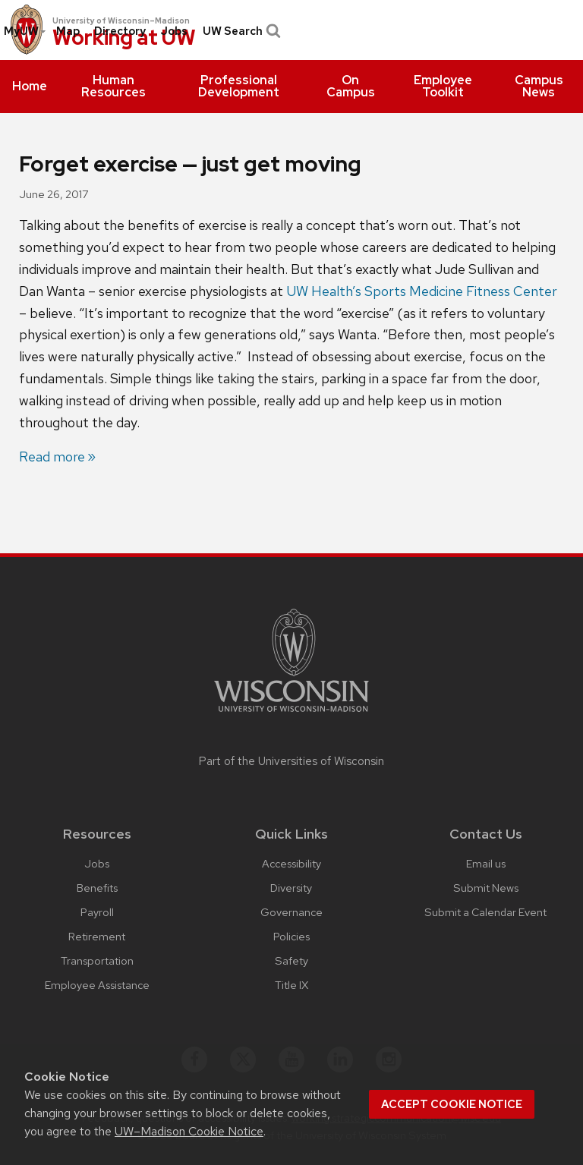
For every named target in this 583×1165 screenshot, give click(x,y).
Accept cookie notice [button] (451, 1104)
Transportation (97, 960)
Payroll (97, 912)
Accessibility (291, 863)
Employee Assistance (97, 985)
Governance (291, 912)
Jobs (174, 31)
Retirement (96, 936)
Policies (291, 936)
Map (68, 31)
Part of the (291, 761)
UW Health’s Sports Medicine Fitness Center (421, 291)
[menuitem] (29, 86)
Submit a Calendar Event (485, 912)
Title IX (291, 985)
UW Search (240, 31)
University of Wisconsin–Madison (121, 20)
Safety (291, 960)
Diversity (291, 887)
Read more (52, 456)
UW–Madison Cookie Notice (189, 1131)
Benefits (97, 887)
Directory (120, 31)
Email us (486, 863)
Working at (124, 38)
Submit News (485, 887)
